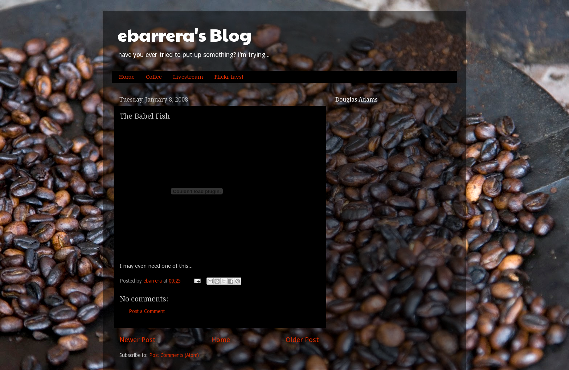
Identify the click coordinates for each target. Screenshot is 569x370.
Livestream (188, 77)
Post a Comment (147, 311)
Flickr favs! (228, 77)
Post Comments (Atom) (174, 355)
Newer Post (137, 340)
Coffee (154, 77)
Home (127, 77)
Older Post (302, 340)
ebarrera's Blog (184, 34)
